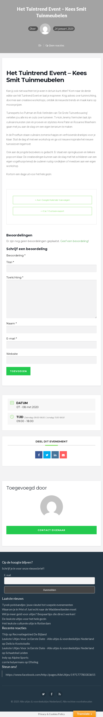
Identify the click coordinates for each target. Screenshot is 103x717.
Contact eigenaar (51, 530)
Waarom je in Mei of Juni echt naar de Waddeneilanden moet (39, 609)
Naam (11, 323)
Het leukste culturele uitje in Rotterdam (26, 623)
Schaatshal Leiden (17, 652)
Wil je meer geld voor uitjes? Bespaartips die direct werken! (38, 614)
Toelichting (14, 277)
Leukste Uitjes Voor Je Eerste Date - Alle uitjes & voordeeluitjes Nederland (48, 638)
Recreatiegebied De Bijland (30, 634)
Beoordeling (15, 255)
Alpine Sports (20, 657)
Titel (10, 262)
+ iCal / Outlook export (52, 211)
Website (12, 353)
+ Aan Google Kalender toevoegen (52, 200)
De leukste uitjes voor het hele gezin (24, 618)
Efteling (33, 662)
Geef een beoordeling (74, 241)
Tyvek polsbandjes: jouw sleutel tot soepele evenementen (37, 604)
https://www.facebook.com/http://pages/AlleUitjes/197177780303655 (50, 674)
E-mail (11, 338)
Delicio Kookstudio (18, 643)
